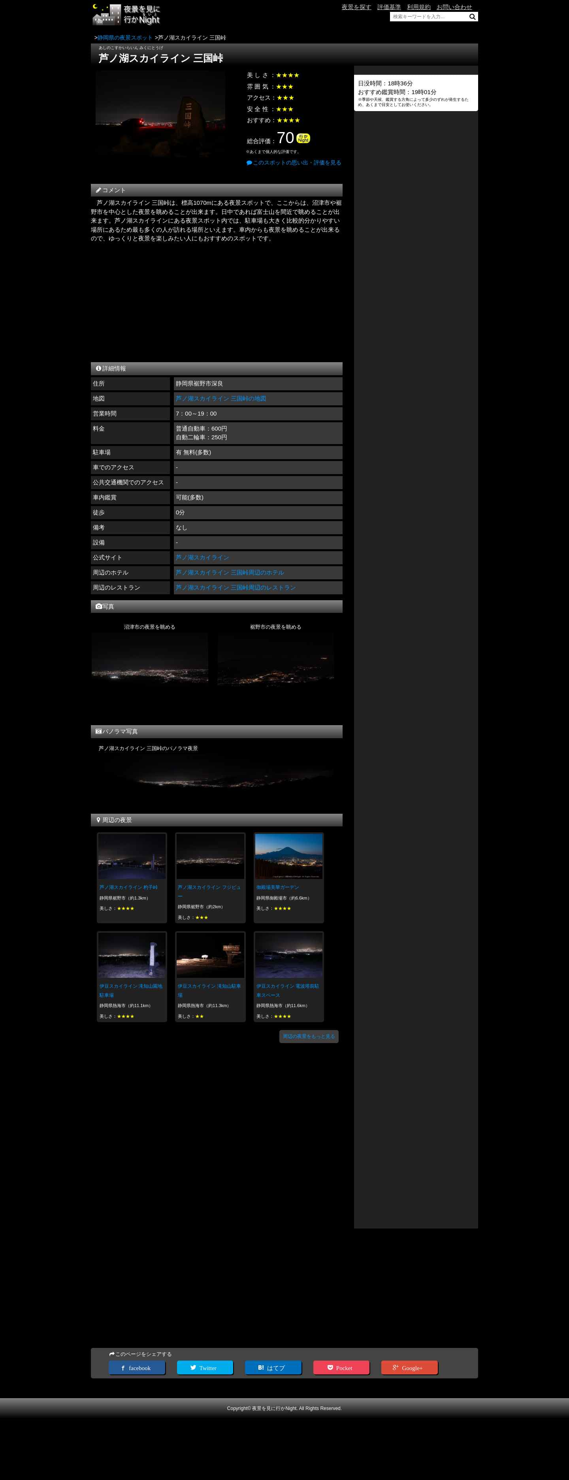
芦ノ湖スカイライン (202, 557)
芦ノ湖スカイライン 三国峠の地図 (221, 398)
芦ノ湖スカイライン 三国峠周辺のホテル (230, 572)
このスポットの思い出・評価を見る (293, 162)
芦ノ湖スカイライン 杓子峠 (129, 887)
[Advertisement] (217, 300)
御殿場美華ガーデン (277, 887)
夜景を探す (356, 7)
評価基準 (389, 7)
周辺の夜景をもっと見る (309, 1036)
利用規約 (419, 7)
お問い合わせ (454, 7)
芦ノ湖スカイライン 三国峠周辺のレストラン (236, 587)
